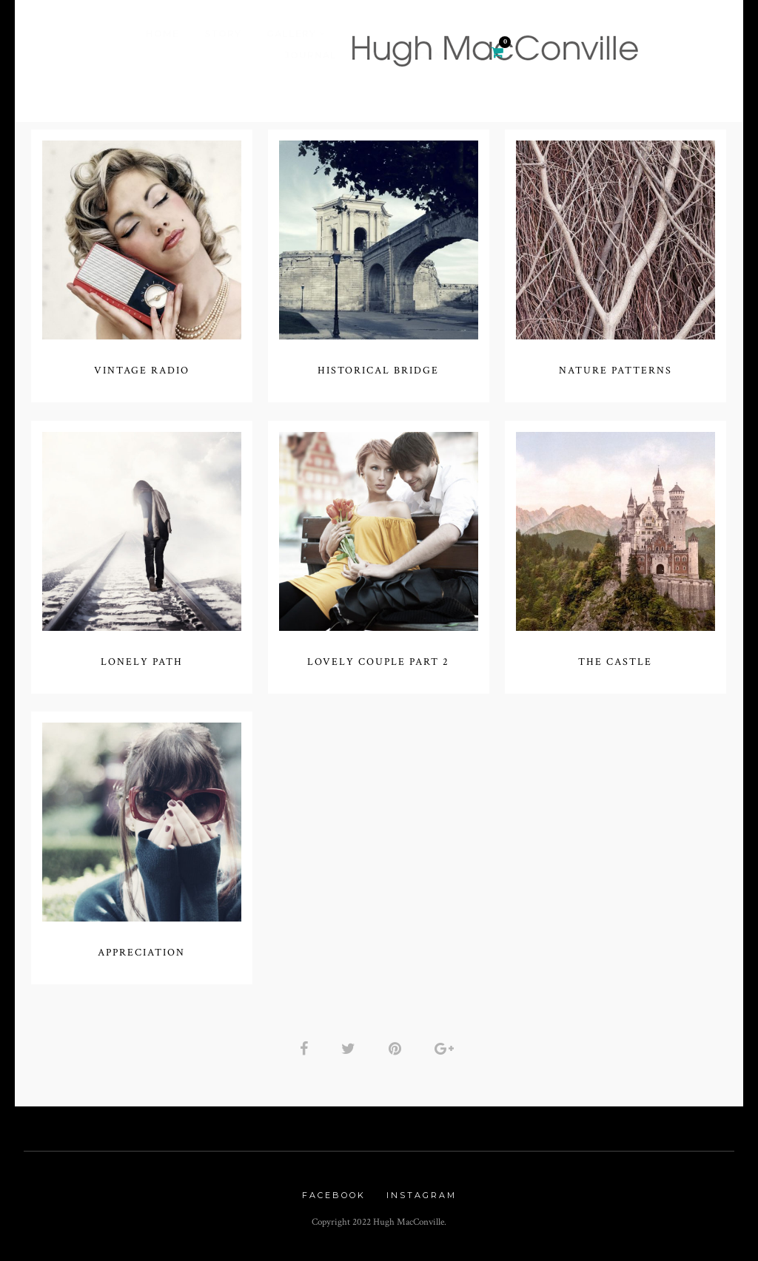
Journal (310, 55)
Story (222, 33)
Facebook (334, 1195)
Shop (377, 55)
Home (162, 33)
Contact (445, 55)
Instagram (421, 1195)
